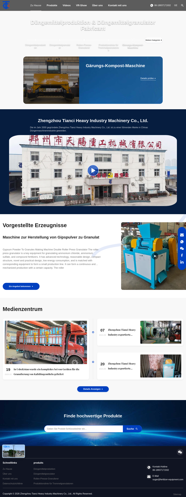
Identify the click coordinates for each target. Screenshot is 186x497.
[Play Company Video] (93, 170)
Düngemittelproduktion (44, 469)
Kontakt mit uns (117, 5)
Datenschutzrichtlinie (13, 483)
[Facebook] (182, 255)
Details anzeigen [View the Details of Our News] (93, 389)
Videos (67, 5)
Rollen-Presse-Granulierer (46, 479)
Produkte (52, 5)
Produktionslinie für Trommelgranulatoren (53, 483)
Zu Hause (35, 5)
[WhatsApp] (182, 241)
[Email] (182, 235)
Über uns (97, 5)
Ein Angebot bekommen (21, 286)
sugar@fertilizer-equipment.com (168, 479)
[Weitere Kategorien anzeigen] (154, 40)
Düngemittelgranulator (44, 474)
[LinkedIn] (182, 262)
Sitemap (177, 494)
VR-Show (81, 5)
